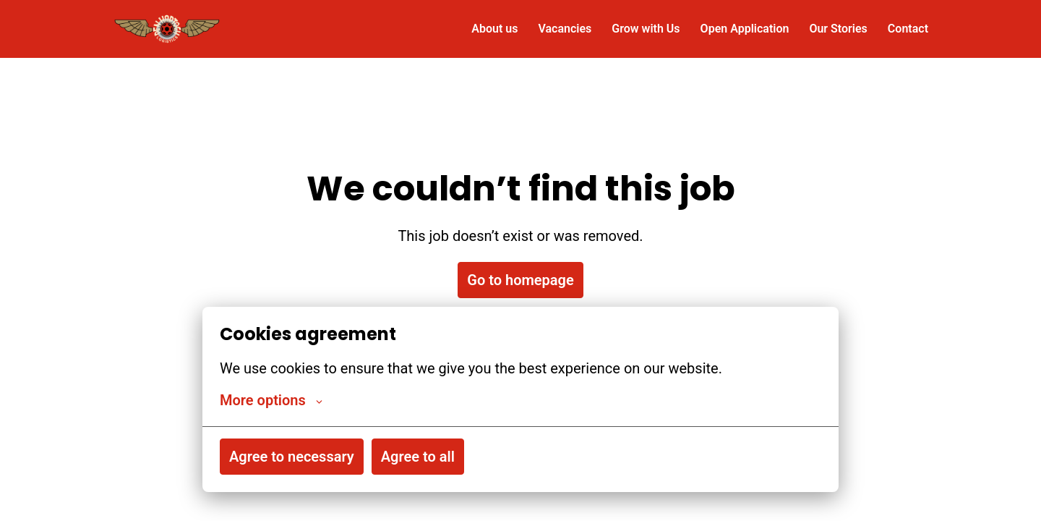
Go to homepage (520, 280)
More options (271, 400)
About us (494, 28)
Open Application (745, 28)
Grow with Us (646, 28)
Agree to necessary (291, 456)
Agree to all (418, 456)
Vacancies (564, 28)
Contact (908, 28)
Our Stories (838, 28)
